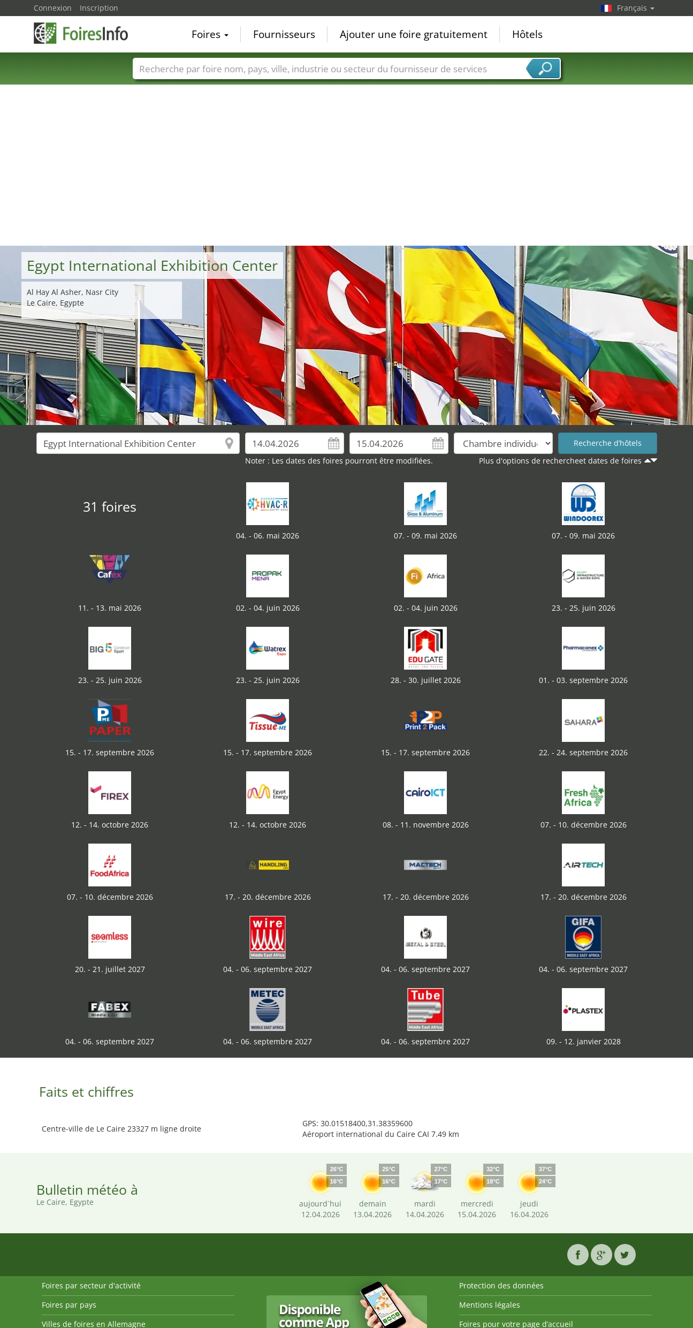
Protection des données (501, 1285)
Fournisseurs (284, 34)
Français (635, 8)
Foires (210, 34)
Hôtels (527, 34)
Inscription (99, 8)
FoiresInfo (87, 33)
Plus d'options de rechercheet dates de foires (560, 461)
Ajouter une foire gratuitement (414, 34)
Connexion (53, 8)
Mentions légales (489, 1305)
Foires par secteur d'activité (91, 1285)
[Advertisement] (347, 165)
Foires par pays (69, 1305)
